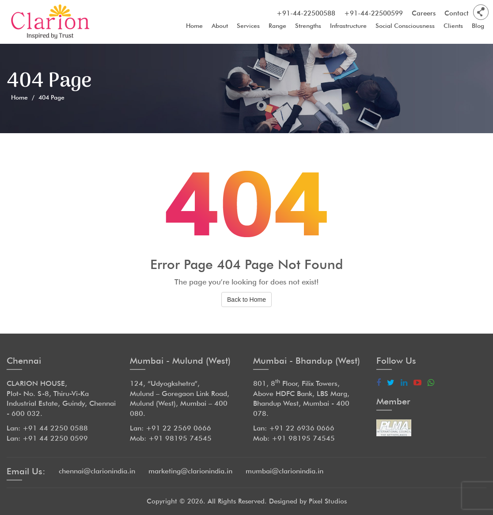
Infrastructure (348, 27)
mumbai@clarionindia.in (284, 471)
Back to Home (246, 299)
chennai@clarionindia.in (97, 471)
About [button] (220, 27)
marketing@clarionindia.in (190, 471)
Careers (424, 13)
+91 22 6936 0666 (301, 428)
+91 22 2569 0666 (178, 428)
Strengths (308, 27)
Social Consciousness (405, 27)
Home (194, 27)
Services (248, 27)
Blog (478, 27)
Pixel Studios (328, 501)
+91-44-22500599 (373, 13)
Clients (453, 27)
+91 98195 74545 (180, 438)
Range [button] (277, 27)
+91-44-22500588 (306, 13)
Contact (456, 13)
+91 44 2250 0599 (55, 438)
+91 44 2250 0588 (55, 428)
